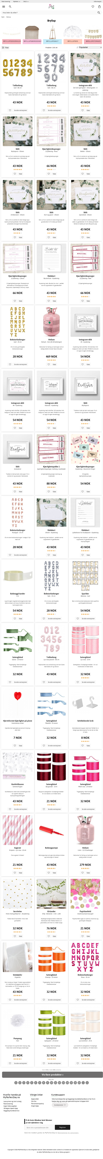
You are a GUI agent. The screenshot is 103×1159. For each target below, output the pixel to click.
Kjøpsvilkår (35, 1099)
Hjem (2, 17)
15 (71, 1083)
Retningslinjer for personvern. (68, 1133)
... (83, 1083)
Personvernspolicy (37, 1104)
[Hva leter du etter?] (51, 13)
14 (67, 1083)
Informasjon (97, 1)
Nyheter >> (16, 1)
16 (75, 1083)
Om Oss (33, 1101)
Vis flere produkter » (52, 1074)
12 (59, 1083)
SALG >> (26, 1)
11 (55, 1083)
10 (51, 1083)
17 (79, 1083)
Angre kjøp (35, 1106)
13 (63, 1083)
